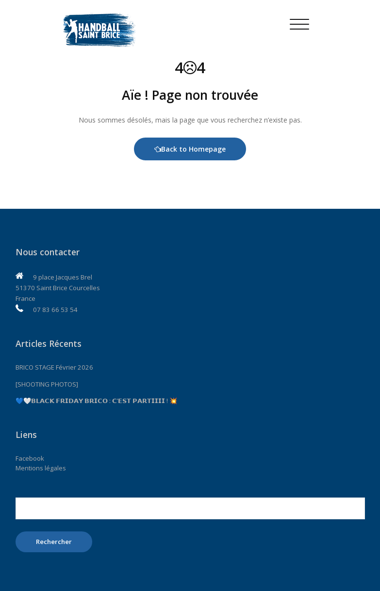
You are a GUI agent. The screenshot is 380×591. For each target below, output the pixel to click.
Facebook (30, 458)
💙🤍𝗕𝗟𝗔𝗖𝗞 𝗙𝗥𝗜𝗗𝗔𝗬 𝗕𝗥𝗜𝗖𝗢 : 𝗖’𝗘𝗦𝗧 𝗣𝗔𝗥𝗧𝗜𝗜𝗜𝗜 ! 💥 (96, 400)
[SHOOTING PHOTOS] (47, 384)
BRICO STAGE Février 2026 (54, 367)
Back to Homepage (190, 149)
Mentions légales (41, 468)
